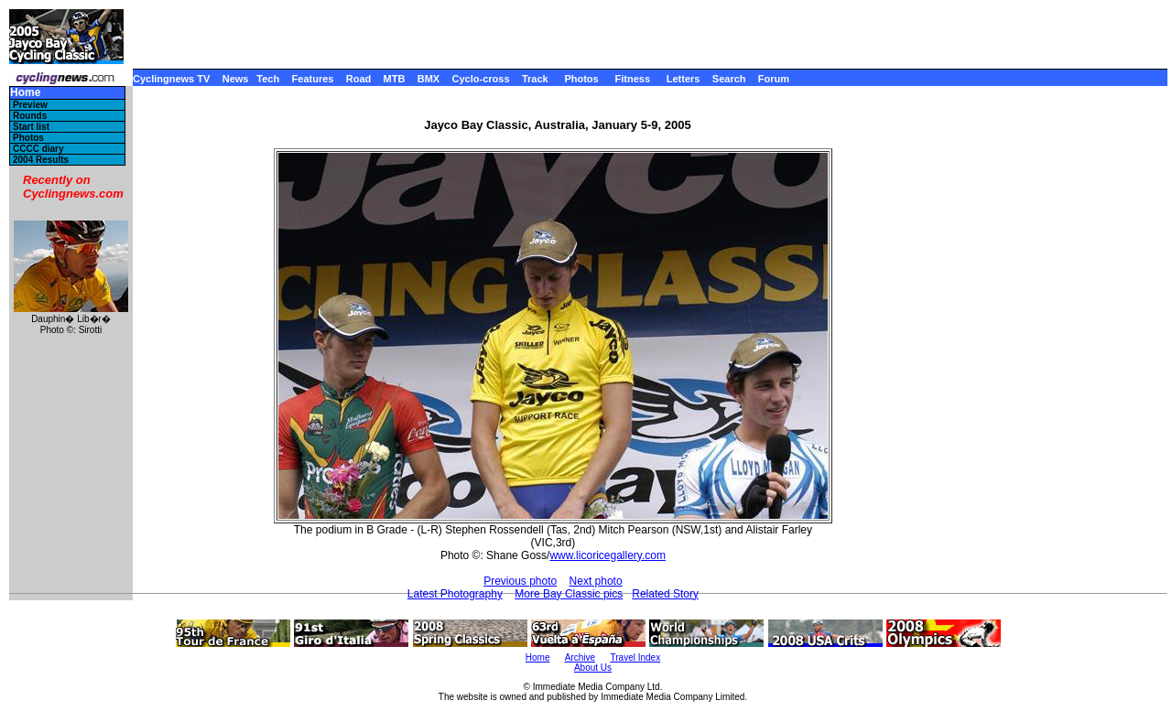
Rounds (30, 116)
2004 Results (41, 160)
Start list (31, 127)
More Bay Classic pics (569, 593)
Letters (683, 78)
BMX (429, 78)
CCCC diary (38, 149)
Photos (581, 78)
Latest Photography (455, 593)
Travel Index (636, 657)
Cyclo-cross (481, 78)
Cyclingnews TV (171, 78)
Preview (30, 105)
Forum (773, 78)
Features (313, 78)
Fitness (632, 78)
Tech (267, 78)
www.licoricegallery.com (607, 555)
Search (729, 78)
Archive (580, 657)
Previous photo (520, 581)
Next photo (596, 581)
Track (535, 78)
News (235, 78)
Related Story (665, 593)
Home (25, 93)
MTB (395, 78)
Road (359, 78)
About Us (593, 668)
